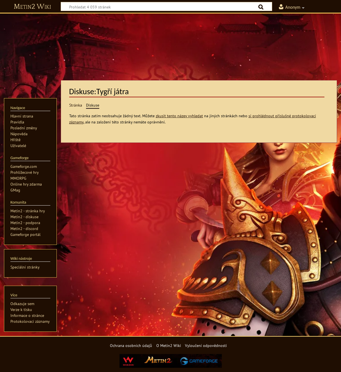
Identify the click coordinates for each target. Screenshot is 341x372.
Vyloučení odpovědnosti (206, 345)
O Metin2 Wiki (168, 345)
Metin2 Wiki (32, 7)
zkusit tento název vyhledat (179, 115)
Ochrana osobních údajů (131, 345)
